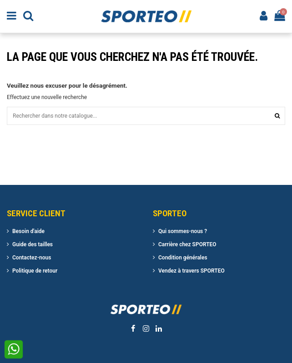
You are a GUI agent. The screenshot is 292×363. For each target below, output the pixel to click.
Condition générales (182, 257)
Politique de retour (34, 271)
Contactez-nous (31, 257)
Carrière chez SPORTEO (187, 244)
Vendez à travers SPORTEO (191, 271)
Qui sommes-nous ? (182, 231)
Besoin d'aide (28, 231)
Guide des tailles (32, 244)
